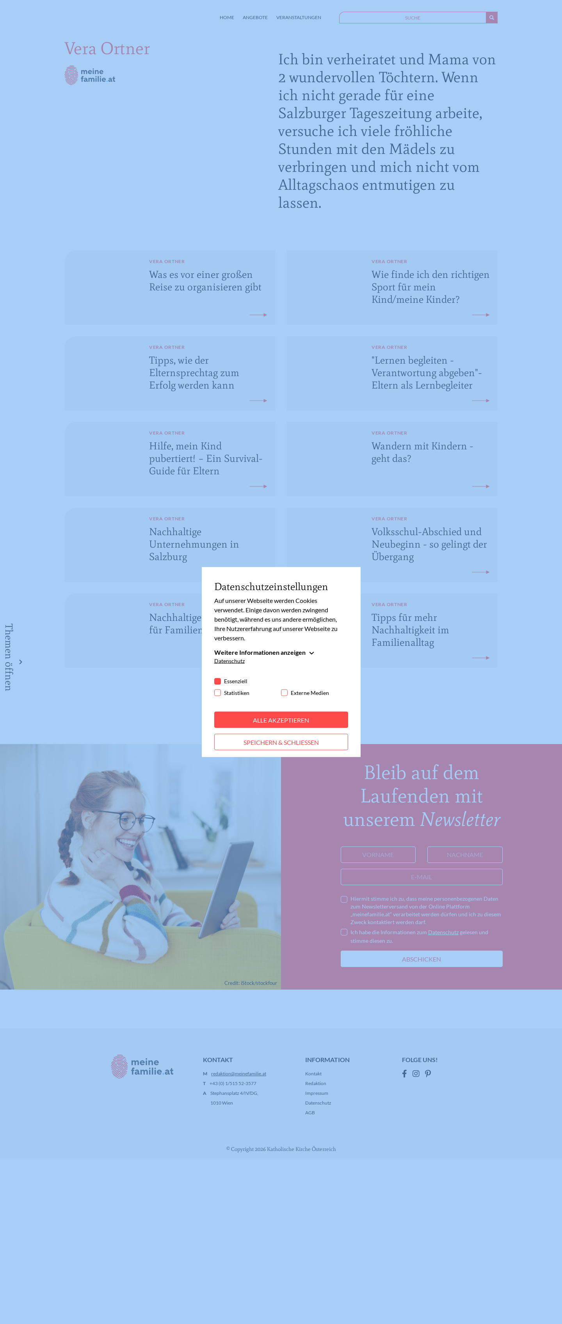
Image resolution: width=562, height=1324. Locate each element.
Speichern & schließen (281, 742)
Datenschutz (229, 660)
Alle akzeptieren (281, 719)
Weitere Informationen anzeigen (260, 652)
